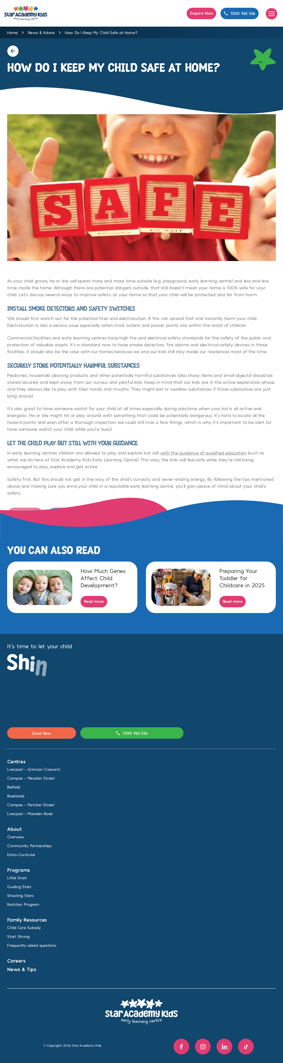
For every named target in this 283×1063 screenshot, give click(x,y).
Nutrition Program (23, 904)
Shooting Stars (20, 895)
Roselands (15, 795)
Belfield (13, 787)
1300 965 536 (239, 13)
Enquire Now (201, 13)
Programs (18, 870)
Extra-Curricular (21, 854)
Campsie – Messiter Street (31, 778)
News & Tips (21, 969)
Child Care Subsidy (24, 927)
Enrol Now (41, 733)
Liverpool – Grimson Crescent (33, 769)
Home (12, 32)
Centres (16, 761)
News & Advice (41, 32)
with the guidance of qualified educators (203, 458)
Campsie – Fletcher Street (30, 804)
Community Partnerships (29, 845)
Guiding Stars (19, 886)
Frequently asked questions (31, 945)
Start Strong (18, 936)
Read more (94, 601)
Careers (16, 960)
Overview (15, 836)
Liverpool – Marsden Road (29, 813)
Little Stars (17, 877)
